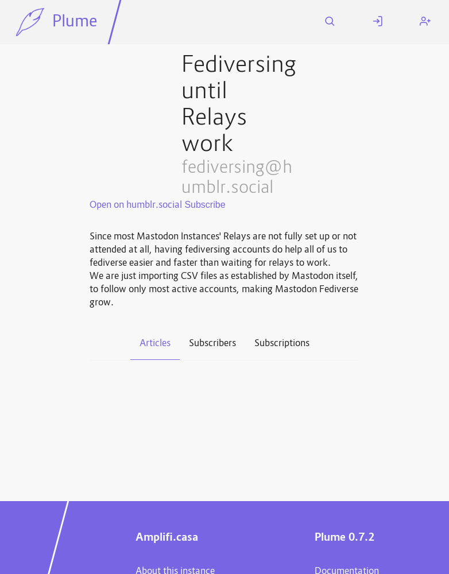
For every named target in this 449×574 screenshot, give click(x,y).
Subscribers (212, 344)
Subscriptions (281, 344)
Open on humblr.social (136, 205)
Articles (155, 344)
